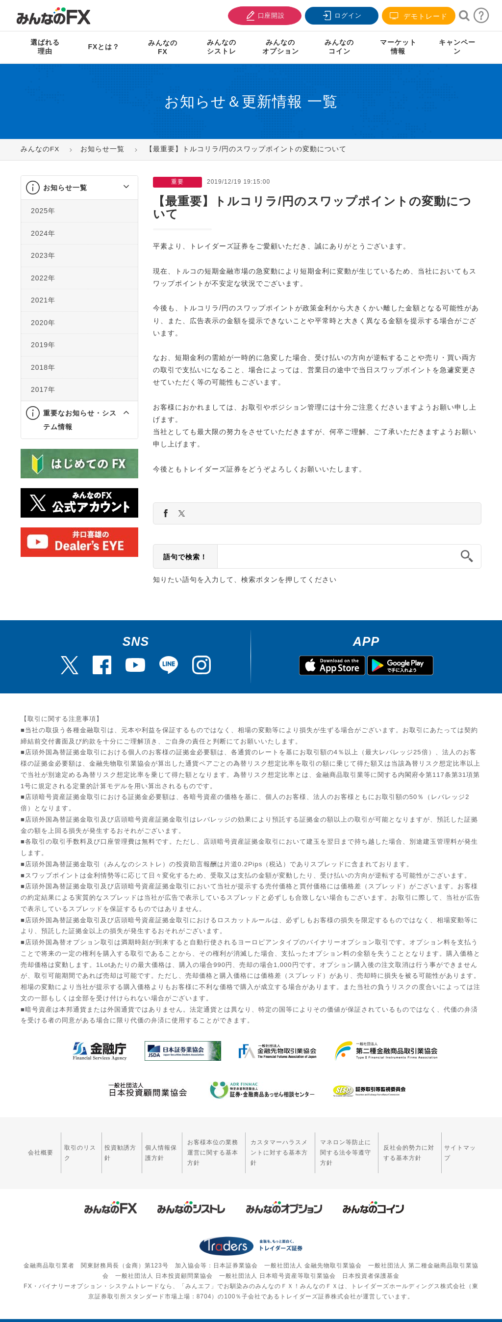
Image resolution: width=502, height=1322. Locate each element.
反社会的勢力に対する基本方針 (411, 1147)
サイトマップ (461, 1147)
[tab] (79, 188)
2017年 (43, 389)
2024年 (43, 233)
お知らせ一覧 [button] (65, 188)
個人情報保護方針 (144, 1147)
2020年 (43, 323)
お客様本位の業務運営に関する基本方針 (199, 1147)
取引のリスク (72, 1147)
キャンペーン (457, 46)
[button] (117, 187)
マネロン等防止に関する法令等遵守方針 (344, 1147)
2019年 (43, 345)
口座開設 (264, 14)
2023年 (43, 255)
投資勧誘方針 (108, 1147)
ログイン (341, 14)
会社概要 (38, 1147)
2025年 (43, 211)
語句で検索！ (185, 557)
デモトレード (419, 16)
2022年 (43, 278)
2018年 (43, 367)
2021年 (43, 300)
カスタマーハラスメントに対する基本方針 (270, 1147)
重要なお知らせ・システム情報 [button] (80, 420)
